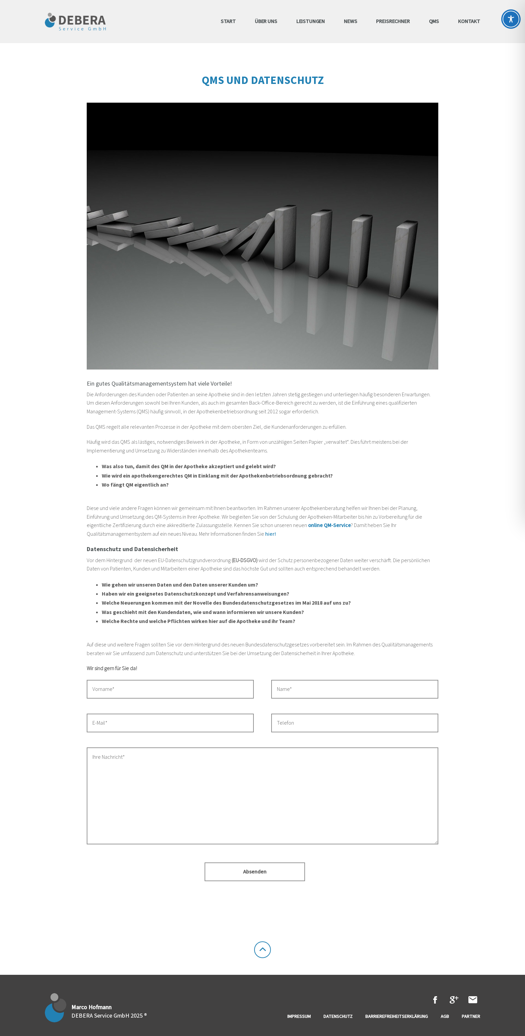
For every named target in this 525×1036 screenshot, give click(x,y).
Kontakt (469, 21)
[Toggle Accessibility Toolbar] (511, 19)
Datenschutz (338, 1016)
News (350, 21)
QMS (434, 21)
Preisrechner (392, 21)
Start (228, 21)
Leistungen (310, 21)
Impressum (299, 1016)
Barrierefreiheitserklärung (396, 1016)
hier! (270, 534)
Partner (471, 1016)
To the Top (262, 949)
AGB (445, 1016)
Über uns (266, 21)
